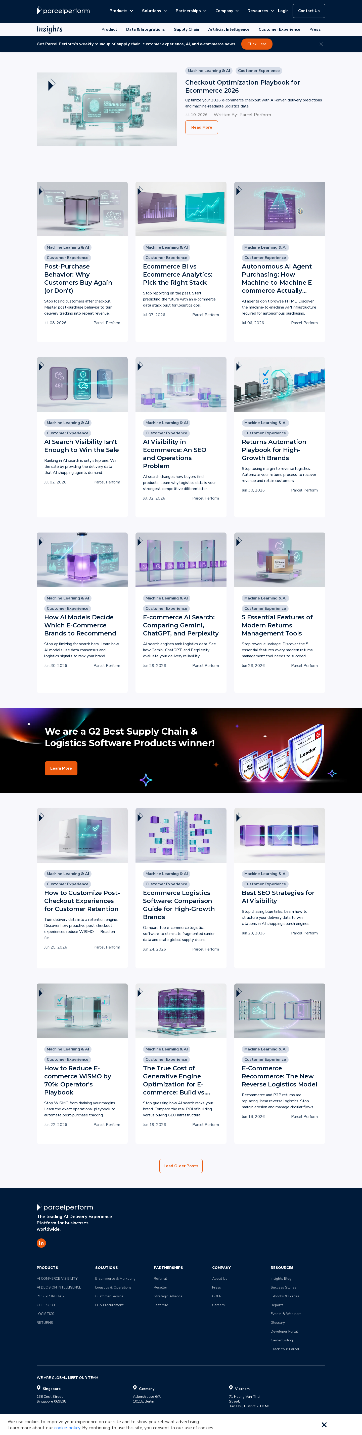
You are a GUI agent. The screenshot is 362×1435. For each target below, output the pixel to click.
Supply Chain (186, 29)
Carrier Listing (282, 1340)
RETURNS (45, 1322)
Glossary (278, 1322)
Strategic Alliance (168, 1296)
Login (283, 11)
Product (109, 29)
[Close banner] (321, 44)
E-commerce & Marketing (115, 1278)
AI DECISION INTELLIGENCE (59, 1287)
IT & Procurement (109, 1305)
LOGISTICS (45, 1313)
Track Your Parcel (285, 1349)
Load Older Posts (181, 1166)
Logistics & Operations (113, 1287)
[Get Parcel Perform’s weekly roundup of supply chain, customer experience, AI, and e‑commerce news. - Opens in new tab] (181, 44)
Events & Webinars (286, 1313)
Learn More (61, 768)
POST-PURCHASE (51, 1296)
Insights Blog (281, 1278)
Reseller (160, 1287)
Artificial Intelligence (229, 29)
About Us (219, 1278)
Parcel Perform (255, 115)
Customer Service (109, 1296)
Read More (201, 127)
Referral (160, 1278)
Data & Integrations (145, 29)
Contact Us (309, 11)
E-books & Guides (285, 1296)
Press (315, 29)
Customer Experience (279, 29)
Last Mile (161, 1305)
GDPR (216, 1296)
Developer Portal (284, 1331)
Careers (218, 1305)
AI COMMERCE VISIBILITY (57, 1278)
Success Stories (283, 1287)
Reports (277, 1305)
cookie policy (67, 1428)
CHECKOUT (46, 1305)
